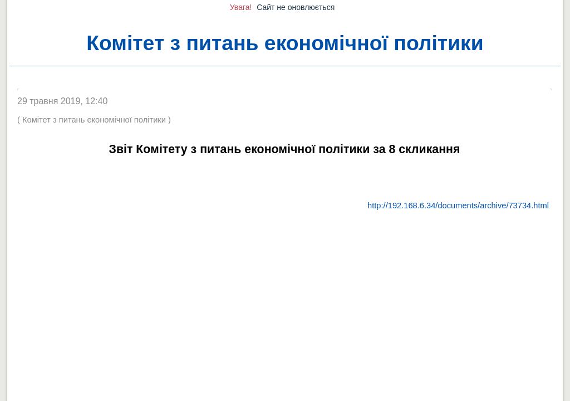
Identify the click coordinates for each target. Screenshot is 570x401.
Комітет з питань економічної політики (284, 43)
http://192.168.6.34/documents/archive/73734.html (458, 205)
